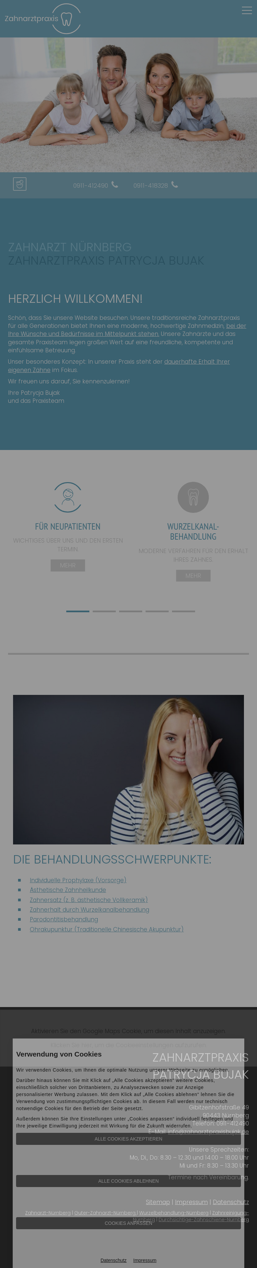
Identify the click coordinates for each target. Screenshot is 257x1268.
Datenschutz (113, 1260)
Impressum (144, 1260)
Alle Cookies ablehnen (128, 1181)
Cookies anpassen (128, 1223)
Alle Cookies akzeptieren (128, 1139)
